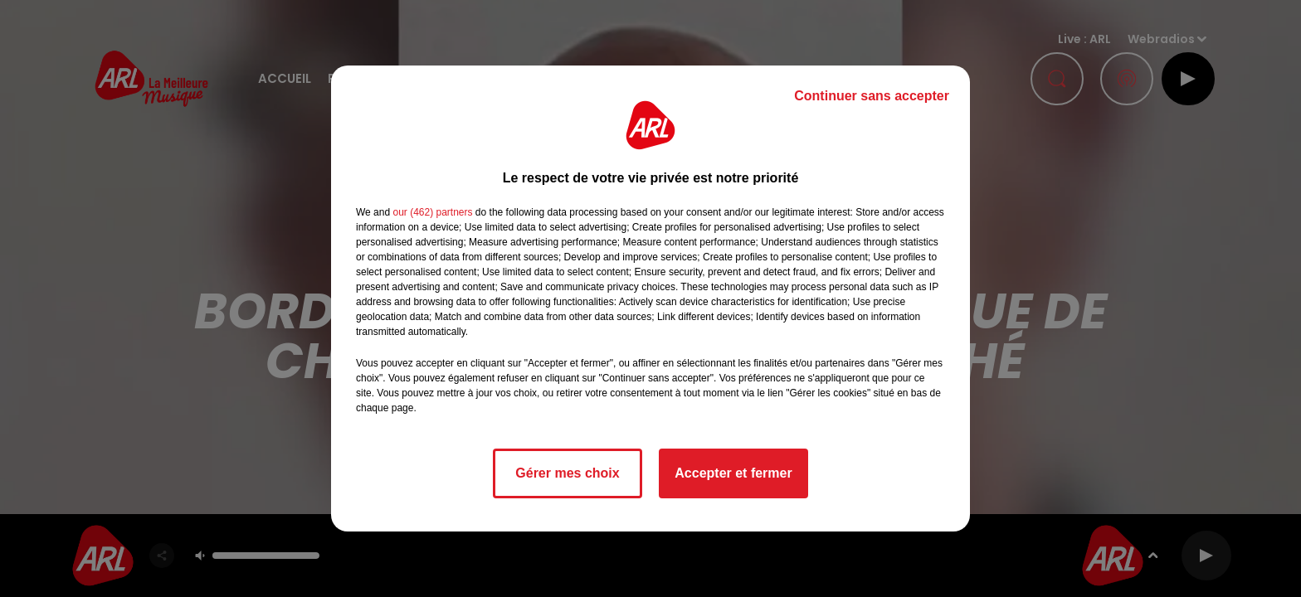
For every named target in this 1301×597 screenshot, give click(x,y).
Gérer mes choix (567, 473)
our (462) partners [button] (432, 212)
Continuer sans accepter (871, 96)
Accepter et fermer (733, 473)
